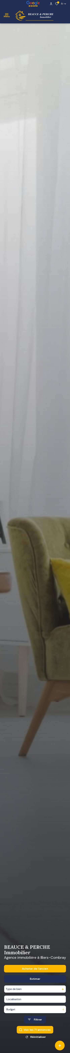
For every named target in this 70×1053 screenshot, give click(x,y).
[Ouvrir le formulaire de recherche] (35, 1028)
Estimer (35, 987)
